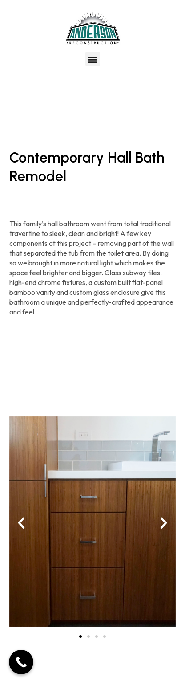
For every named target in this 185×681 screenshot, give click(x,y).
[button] (92, 59)
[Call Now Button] (21, 662)
